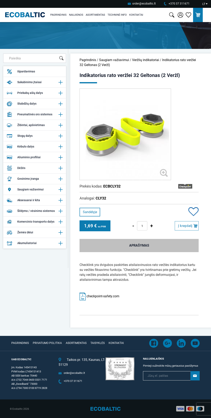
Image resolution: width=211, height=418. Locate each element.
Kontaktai (136, 14)
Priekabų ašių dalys (34, 93)
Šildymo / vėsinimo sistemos (34, 211)
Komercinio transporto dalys (34, 221)
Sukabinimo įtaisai (34, 82)
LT (203, 4)
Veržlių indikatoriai (145, 60)
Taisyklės (97, 343)
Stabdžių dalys (34, 103)
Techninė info (117, 14)
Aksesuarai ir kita (34, 200)
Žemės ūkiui (34, 232)
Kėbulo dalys (34, 146)
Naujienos (76, 14)
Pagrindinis (58, 14)
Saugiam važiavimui (34, 189)
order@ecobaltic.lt (144, 3)
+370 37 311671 (179, 3)
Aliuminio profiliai (34, 157)
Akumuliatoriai (34, 243)
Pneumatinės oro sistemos (34, 114)
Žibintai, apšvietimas (34, 125)
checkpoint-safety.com (99, 296)
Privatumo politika (47, 343)
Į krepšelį (185, 226)
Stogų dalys (34, 135)
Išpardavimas (20, 71)
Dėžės (34, 168)
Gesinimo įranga (34, 178)
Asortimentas (95, 14)
